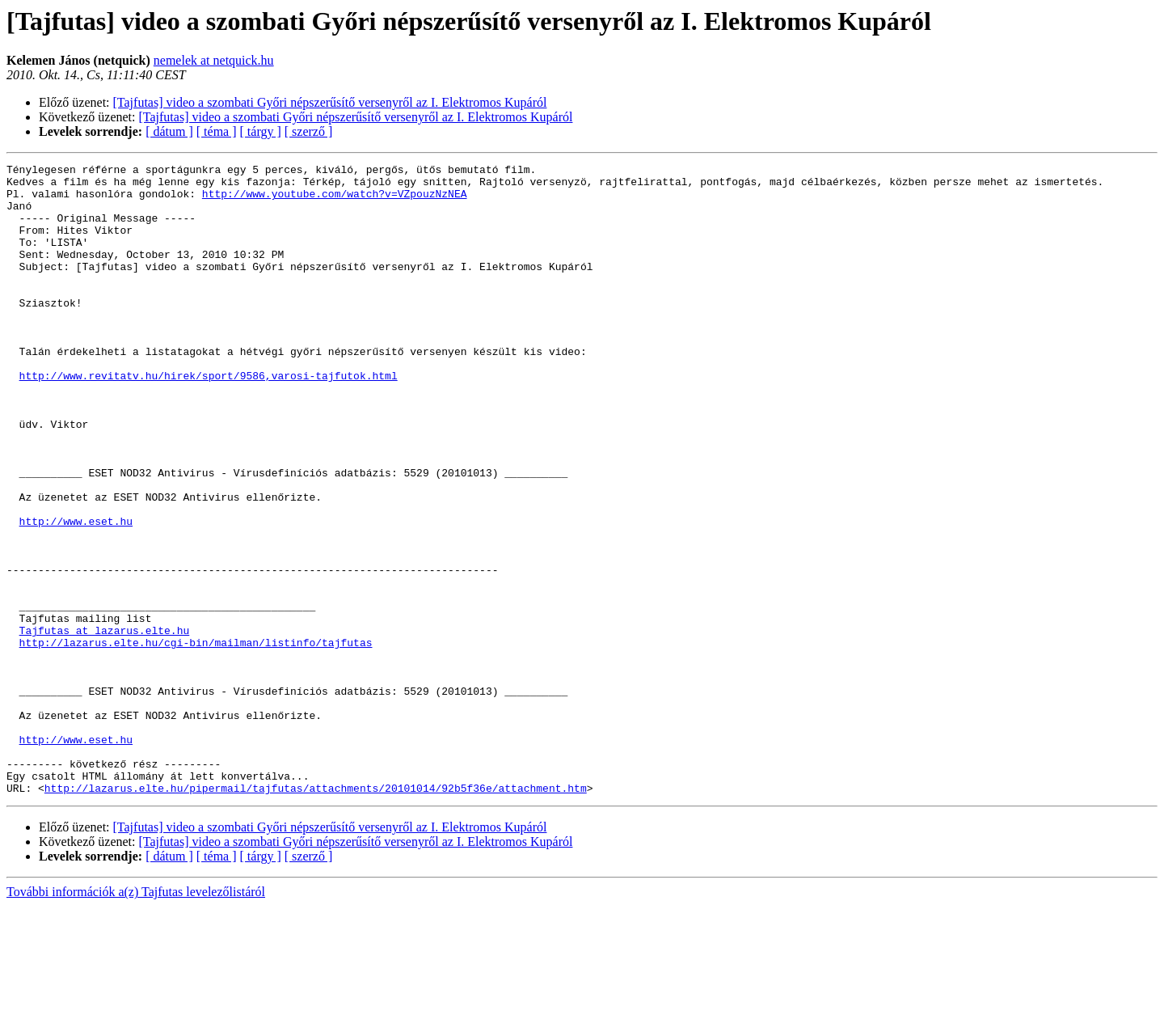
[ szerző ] (309, 131)
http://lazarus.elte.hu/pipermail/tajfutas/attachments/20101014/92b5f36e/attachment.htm (315, 914)
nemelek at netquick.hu (214, 60)
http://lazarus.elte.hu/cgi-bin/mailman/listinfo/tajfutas (196, 739)
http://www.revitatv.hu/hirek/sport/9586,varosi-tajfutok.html (208, 419)
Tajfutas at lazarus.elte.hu (104, 724)
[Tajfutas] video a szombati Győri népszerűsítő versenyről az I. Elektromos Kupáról (330, 102)
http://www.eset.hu (76, 593)
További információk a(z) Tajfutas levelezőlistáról (135, 1018)
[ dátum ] (169, 131)
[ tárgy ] (260, 131)
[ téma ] (216, 131)
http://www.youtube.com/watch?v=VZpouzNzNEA (334, 200)
